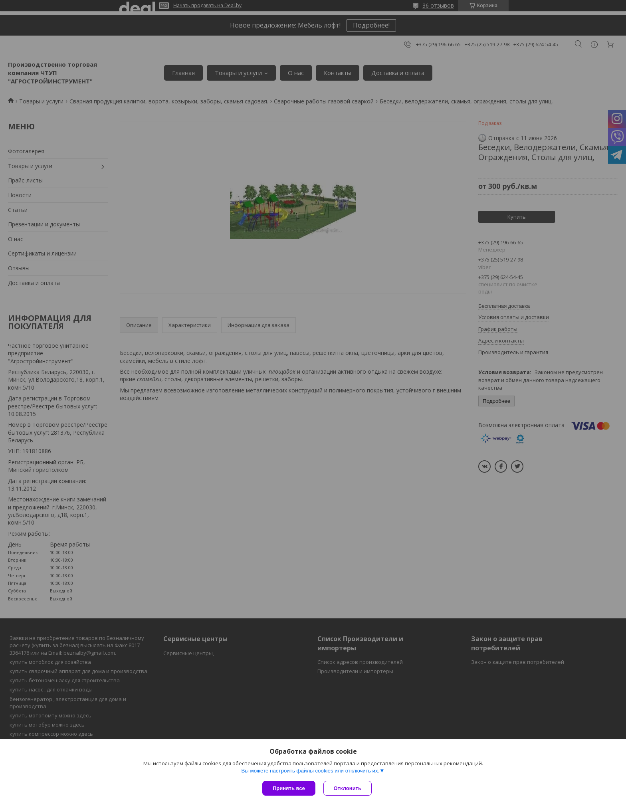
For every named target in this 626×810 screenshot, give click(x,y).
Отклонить (347, 788)
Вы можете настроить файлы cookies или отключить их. (310, 771)
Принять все (289, 788)
